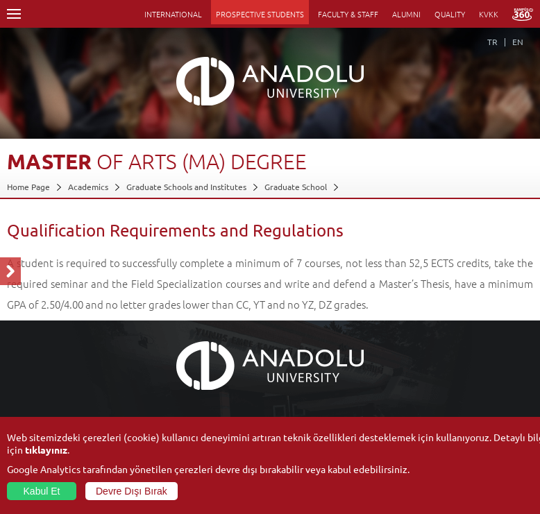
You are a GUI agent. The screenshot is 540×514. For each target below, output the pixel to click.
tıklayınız (46, 449)
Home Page (28, 186)
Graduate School (295, 186)
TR (492, 41)
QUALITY (449, 13)
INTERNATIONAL (173, 13)
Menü (14, 14)
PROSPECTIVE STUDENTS (260, 13)
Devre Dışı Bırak (131, 491)
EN (517, 41)
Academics (88, 186)
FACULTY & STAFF (348, 13)
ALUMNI (406, 13)
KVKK (488, 13)
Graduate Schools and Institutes (186, 186)
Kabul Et (42, 491)
